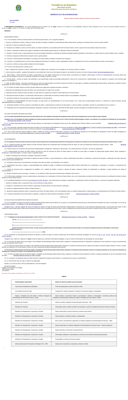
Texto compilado (14, 20)
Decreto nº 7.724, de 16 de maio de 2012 (30, 204)
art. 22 (108, 234)
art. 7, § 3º (102, 234)
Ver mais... (13, 22)
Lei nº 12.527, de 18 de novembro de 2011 (102, 72)
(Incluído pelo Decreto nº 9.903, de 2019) (73, 129)
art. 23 (113, 234)
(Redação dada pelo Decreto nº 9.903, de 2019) (26, 255)
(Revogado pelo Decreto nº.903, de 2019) (19, 120)
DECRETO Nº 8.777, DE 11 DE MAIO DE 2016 (64, 14)
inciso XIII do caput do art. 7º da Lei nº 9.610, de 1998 (35, 133)
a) (13, 228)
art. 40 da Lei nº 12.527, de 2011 (38, 180)
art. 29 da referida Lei (49, 129)
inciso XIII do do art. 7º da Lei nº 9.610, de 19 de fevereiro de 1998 (96, 127)
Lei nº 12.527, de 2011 (8, 204)
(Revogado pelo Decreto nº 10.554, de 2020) (74, 217)
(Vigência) (92, 217)
